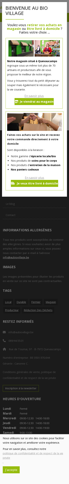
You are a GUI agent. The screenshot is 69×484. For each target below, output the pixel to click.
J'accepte (11, 470)
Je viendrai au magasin (34, 102)
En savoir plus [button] (34, 96)
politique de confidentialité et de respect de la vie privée (33, 455)
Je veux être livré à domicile (34, 183)
